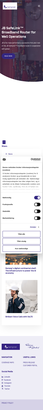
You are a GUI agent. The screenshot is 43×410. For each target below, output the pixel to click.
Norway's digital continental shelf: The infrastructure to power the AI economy (21, 271)
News (9, 154)
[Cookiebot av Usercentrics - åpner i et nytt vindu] (30, 159)
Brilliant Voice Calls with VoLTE (19, 317)
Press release (29, 362)
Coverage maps (8, 362)
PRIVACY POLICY (7, 403)
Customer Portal (30, 365)
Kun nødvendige (21, 248)
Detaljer (33, 227)
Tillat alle (21, 234)
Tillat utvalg (21, 241)
